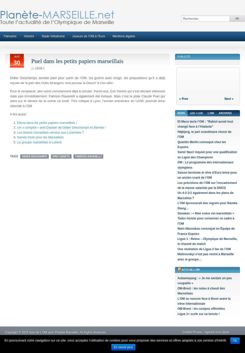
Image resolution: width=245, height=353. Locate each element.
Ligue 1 (39, 68)
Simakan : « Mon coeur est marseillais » (206, 213)
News (181, 113)
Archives (225, 113)
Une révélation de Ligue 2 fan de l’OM (204, 249)
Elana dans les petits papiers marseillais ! (46, 123)
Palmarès (10, 36)
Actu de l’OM (191, 269)
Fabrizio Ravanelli (88, 156)
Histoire (29, 36)
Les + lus (196, 113)
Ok (235, 340)
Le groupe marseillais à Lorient (39, 142)
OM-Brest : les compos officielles (201, 308)
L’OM (211, 113)
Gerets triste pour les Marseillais (40, 137)
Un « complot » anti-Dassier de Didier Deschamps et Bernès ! (61, 127)
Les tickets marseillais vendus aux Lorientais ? (50, 132)
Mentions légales (124, 36)
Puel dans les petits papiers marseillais (77, 61)
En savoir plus (123, 347)
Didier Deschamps (34, 156)
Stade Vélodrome (53, 36)
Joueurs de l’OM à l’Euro (88, 36)
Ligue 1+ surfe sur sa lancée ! (199, 314)
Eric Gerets (61, 156)
